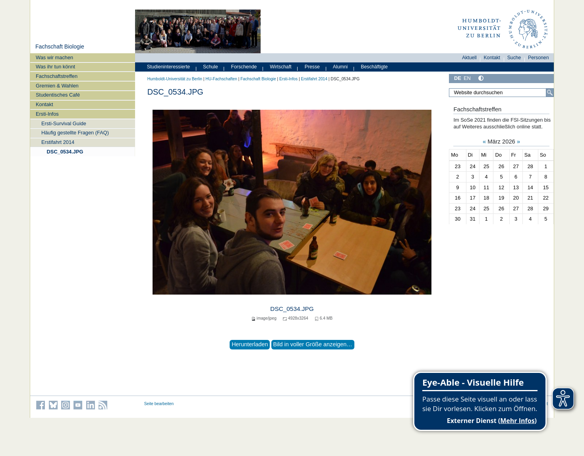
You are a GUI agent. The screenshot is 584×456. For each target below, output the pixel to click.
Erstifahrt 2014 (57, 142)
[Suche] (550, 92)
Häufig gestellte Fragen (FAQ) (75, 133)
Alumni (340, 67)
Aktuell (469, 57)
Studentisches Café (58, 95)
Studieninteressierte (168, 67)
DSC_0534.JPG (65, 152)
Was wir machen (54, 57)
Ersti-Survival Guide (63, 123)
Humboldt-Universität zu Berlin (174, 79)
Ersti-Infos (47, 114)
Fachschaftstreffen (56, 76)
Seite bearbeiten (159, 404)
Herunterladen (250, 344)
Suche (514, 57)
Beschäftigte (374, 67)
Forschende (244, 67)
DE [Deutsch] (457, 78)
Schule (210, 67)
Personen (538, 57)
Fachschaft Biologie (59, 46)
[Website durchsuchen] (501, 92)
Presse (312, 67)
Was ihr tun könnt (55, 67)
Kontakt (44, 104)
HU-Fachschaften (221, 79)
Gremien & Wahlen (57, 86)
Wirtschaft (281, 67)
